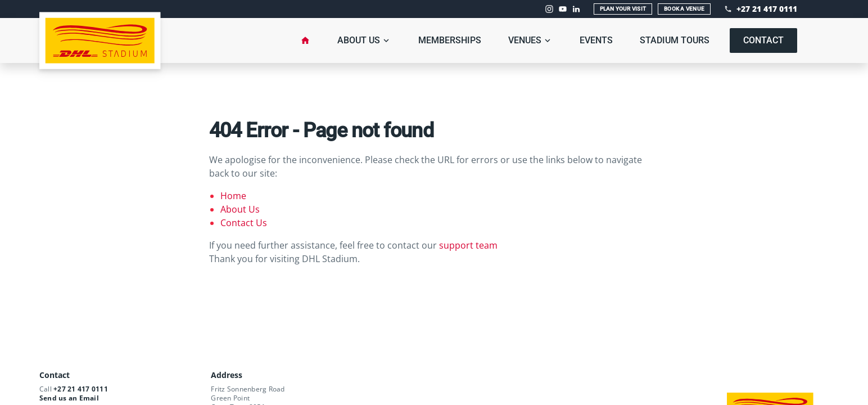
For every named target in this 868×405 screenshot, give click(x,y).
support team (468, 245)
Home (233, 196)
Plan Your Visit (623, 9)
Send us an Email (69, 398)
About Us (240, 209)
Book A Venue (684, 9)
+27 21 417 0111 (80, 389)
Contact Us (243, 223)
